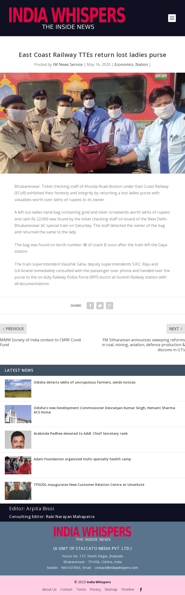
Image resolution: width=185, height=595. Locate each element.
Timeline (127, 589)
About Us (49, 589)
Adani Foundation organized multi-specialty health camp (82, 459)
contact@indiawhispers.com (116, 567)
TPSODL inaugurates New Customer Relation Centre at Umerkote (89, 484)
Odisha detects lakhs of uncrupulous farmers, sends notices (84, 382)
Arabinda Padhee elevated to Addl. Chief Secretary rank (81, 433)
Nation (141, 64)
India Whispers (99, 582)
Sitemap (111, 589)
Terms (81, 589)
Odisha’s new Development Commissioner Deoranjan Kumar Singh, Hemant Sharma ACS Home (104, 410)
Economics (123, 64)
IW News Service (68, 64)
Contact (66, 589)
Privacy (95, 589)
